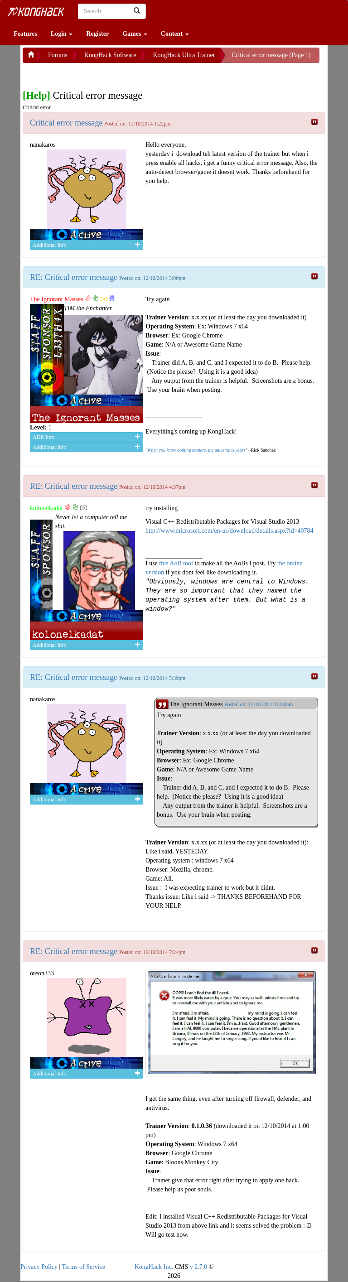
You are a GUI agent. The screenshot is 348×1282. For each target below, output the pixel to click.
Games (134, 33)
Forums (58, 55)
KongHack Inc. (154, 1266)
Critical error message (66, 122)
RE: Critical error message (73, 277)
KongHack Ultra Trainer (184, 55)
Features (25, 33)
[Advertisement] (95, 74)
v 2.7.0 (199, 1266)
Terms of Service (83, 1266)
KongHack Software (110, 55)
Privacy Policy (39, 1266)
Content (175, 33)
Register (97, 33)
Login (62, 33)
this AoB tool (176, 563)
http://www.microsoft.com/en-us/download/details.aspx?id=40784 (229, 530)
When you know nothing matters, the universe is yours (196, 450)
